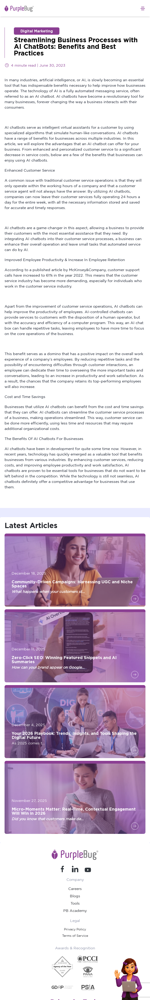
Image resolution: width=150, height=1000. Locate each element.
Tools (75, 903)
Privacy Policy (75, 929)
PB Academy (75, 910)
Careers (75, 889)
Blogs (75, 896)
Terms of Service (75, 935)
